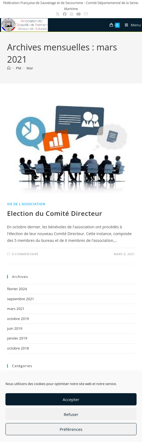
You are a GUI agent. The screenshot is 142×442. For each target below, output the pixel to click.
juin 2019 (14, 328)
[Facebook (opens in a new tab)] (64, 14)
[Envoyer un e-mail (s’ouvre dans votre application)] (85, 14)
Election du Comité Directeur (54, 213)
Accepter (71, 399)
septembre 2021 (20, 298)
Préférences (71, 429)
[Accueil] (9, 68)
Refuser (71, 414)
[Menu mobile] (131, 25)
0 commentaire (25, 254)
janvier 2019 (17, 338)
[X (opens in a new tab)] (57, 14)
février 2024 (17, 288)
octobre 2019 (18, 318)
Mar (29, 68)
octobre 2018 (18, 348)
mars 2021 (15, 308)
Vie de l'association (26, 204)
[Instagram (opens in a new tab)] (71, 14)
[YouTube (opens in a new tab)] (78, 14)
